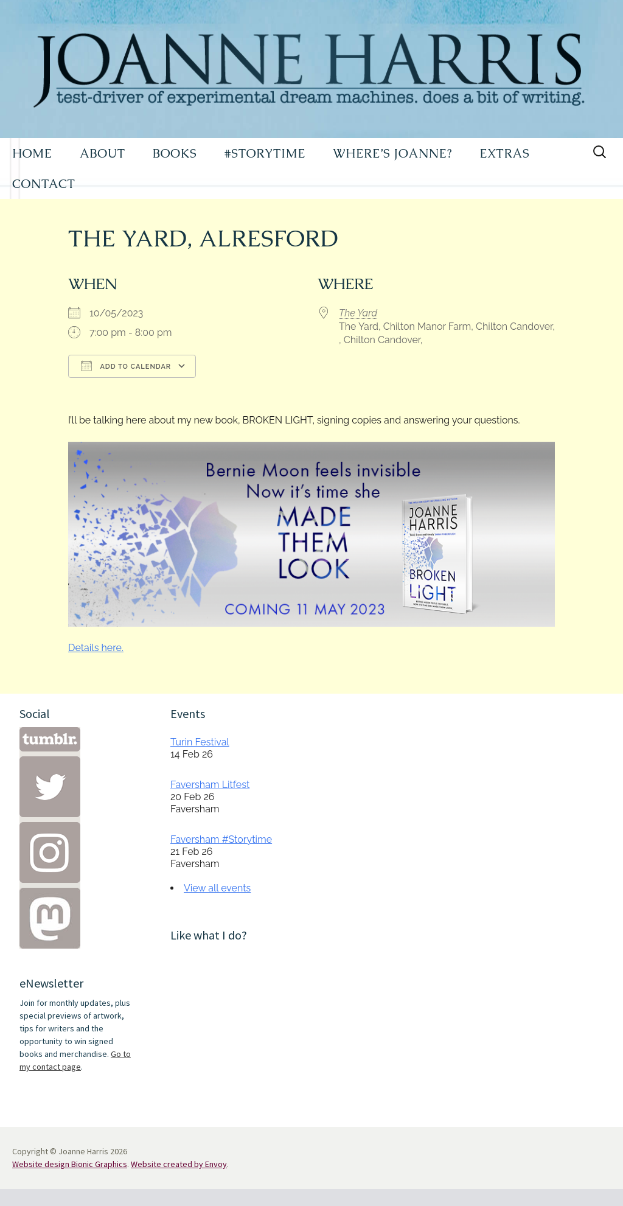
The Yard (358, 313)
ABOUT (102, 153)
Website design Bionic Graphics (69, 1164)
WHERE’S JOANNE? (392, 153)
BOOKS (175, 153)
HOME (32, 153)
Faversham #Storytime (221, 839)
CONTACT (43, 184)
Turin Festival (199, 742)
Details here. (96, 648)
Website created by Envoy (179, 1164)
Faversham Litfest (209, 784)
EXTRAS (504, 153)
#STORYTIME (265, 153)
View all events (217, 888)
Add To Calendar (126, 365)
